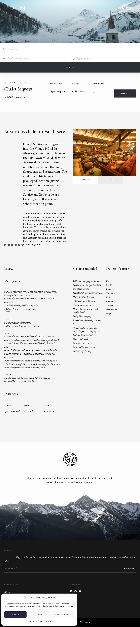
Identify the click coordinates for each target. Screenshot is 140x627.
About (7, 592)
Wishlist (129, 8)
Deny (39, 614)
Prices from (56, 84)
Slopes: (48, 406)
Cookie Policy (31, 621)
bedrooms (98, 84)
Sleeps (75, 84)
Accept (15, 614)
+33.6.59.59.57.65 (124, 8)
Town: (27, 406)
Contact (118, 8)
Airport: (8, 406)
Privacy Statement (44, 621)
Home (6, 83)
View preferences (63, 614)
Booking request (125, 95)
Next (132, 152)
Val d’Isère (14, 83)
